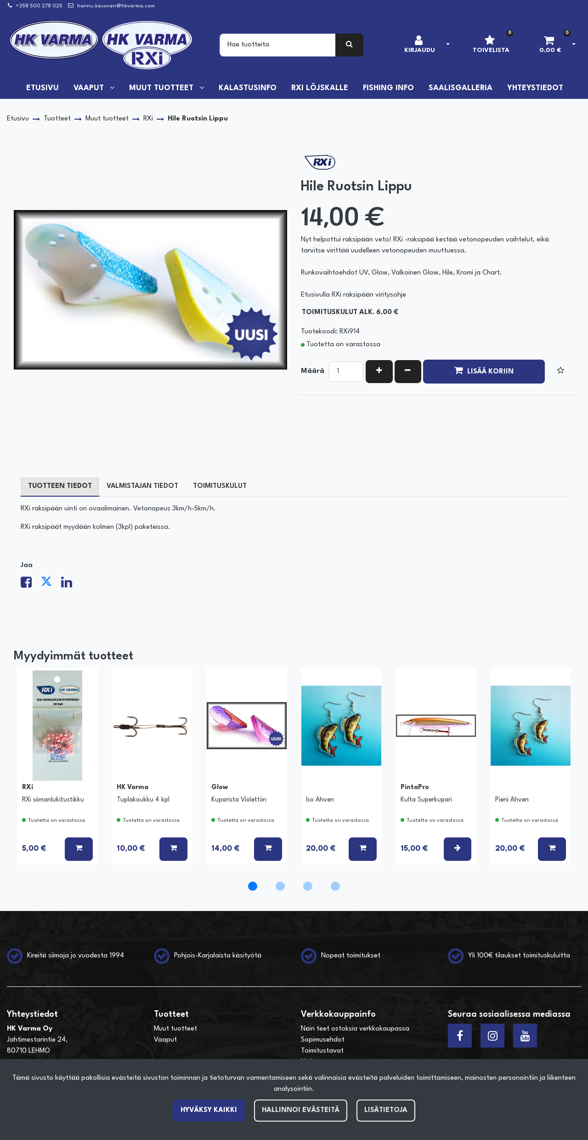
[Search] (278, 45)
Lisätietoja (385, 1110)
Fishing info (388, 88)
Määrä (312, 371)
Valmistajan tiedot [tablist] (142, 486)
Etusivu (42, 88)
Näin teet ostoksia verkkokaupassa (355, 1028)
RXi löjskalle (319, 88)
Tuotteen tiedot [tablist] (60, 486)
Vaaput (90, 88)
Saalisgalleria (460, 88)
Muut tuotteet (162, 88)
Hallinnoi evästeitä (300, 1110)
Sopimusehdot (323, 1040)
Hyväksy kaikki (209, 1110)
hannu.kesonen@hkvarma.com (116, 6)
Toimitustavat (322, 1051)
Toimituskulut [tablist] (220, 486)
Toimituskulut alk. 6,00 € (350, 312)
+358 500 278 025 (39, 6)
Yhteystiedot (535, 88)
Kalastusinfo (248, 88)
